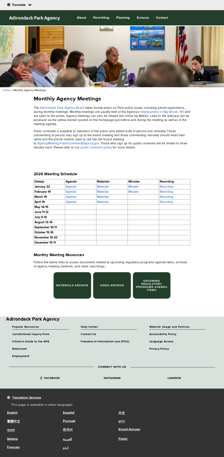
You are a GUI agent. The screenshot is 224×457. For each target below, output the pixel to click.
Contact (162, 18)
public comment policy (96, 147)
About (81, 18)
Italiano (12, 439)
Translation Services (26, 397)
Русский (69, 421)
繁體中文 (13, 421)
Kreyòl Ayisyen (129, 429)
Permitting (101, 18)
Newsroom (19, 348)
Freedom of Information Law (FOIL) (105, 341)
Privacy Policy (159, 348)
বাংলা (11, 430)
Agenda (71, 186)
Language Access (161, 341)
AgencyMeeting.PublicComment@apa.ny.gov (68, 143)
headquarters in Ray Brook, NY (162, 111)
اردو (65, 447)
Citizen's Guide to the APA (30, 341)
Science (143, 18)
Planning (123, 18)
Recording (166, 186)
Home (6, 90)
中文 (121, 413)
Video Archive (112, 285)
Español (68, 413)
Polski (122, 439)
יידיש (121, 421)
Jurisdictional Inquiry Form (30, 334)
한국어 (68, 430)
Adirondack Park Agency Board (62, 107)
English (12, 413)
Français (13, 447)
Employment (20, 356)
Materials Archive (72, 285)
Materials (103, 186)
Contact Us (88, 334)
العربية (67, 439)
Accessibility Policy (162, 334)
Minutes (133, 186)
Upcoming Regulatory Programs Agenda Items (151, 285)
